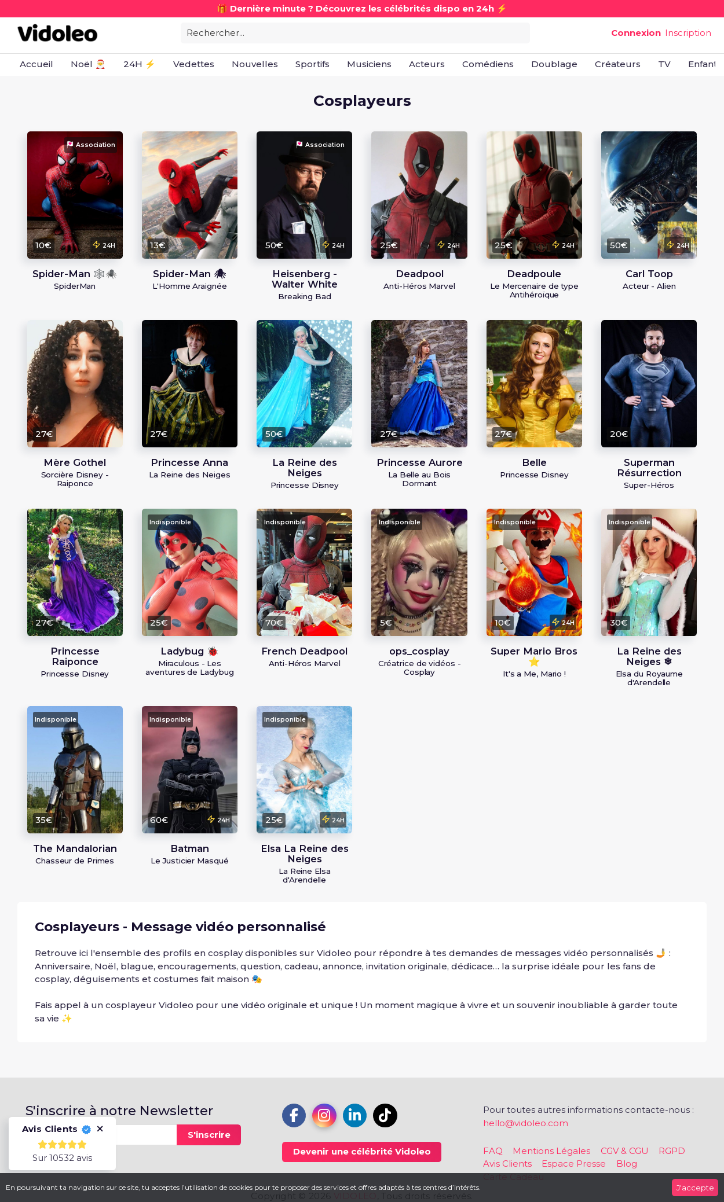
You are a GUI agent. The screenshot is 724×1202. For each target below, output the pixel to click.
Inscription (688, 32)
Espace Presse (574, 1163)
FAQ (493, 1150)
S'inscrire (209, 1134)
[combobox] (355, 32)
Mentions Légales (551, 1150)
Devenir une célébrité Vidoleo (362, 1151)
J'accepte (695, 1187)
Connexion (636, 32)
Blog (626, 1163)
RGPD (672, 1150)
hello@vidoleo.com (525, 1123)
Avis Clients (507, 1163)
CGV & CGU (625, 1150)
